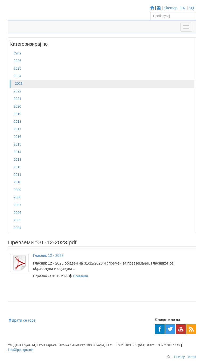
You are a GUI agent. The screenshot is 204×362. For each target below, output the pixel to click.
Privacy (179, 357)
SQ (191, 8)
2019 (17, 114)
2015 (17, 144)
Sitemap (170, 8)
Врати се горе (22, 320)
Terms (191, 357)
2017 (17, 129)
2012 (17, 167)
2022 (17, 91)
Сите (18, 53)
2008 (17, 197)
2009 (17, 190)
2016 (17, 137)
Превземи (80, 276)
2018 (17, 121)
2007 (17, 205)
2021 (17, 99)
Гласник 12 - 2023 (48, 255)
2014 (17, 152)
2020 (17, 106)
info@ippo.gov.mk (20, 350)
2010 (17, 182)
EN (183, 8)
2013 (17, 159)
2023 (19, 84)
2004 (17, 228)
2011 (17, 175)
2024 (17, 76)
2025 (17, 68)
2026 (17, 61)
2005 (17, 220)
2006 (17, 213)
